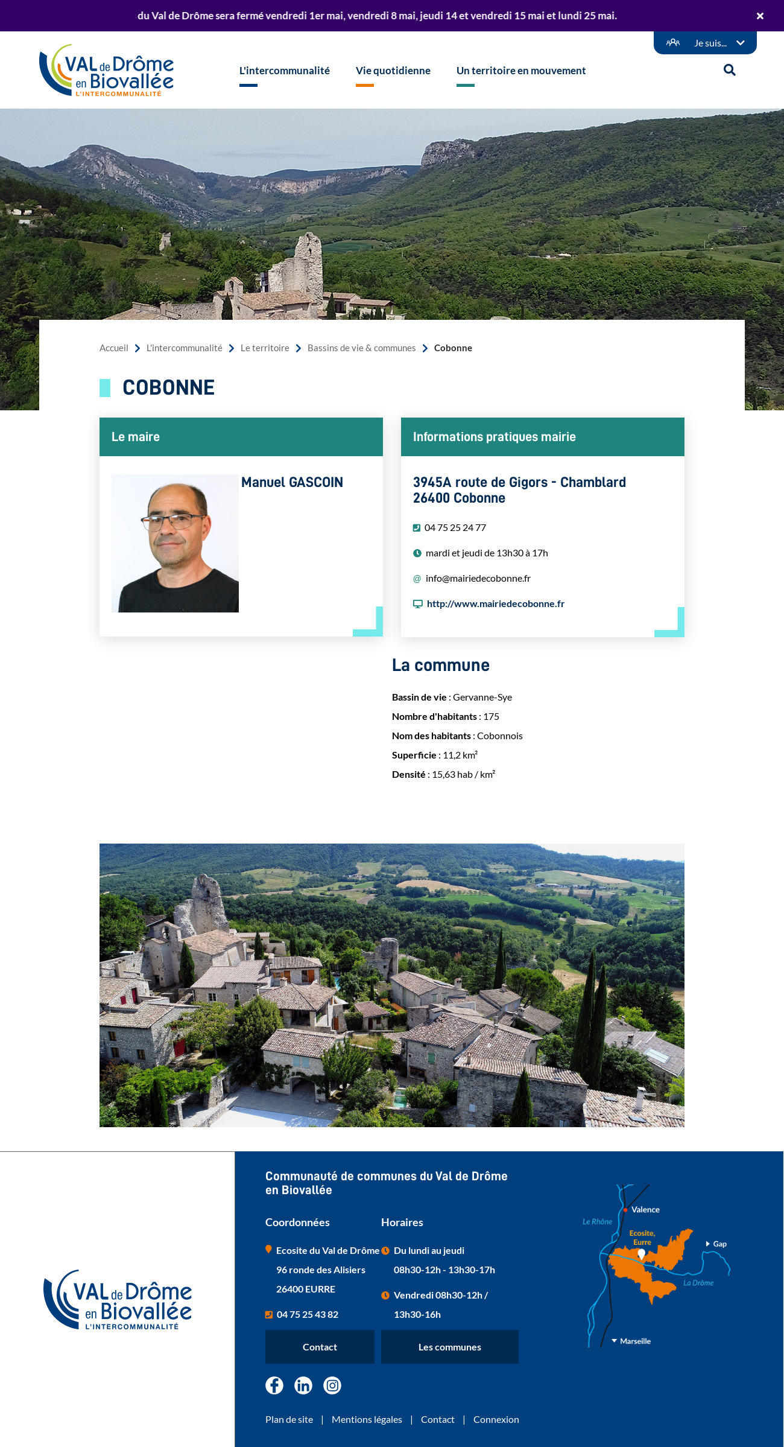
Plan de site (289, 1419)
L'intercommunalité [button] (284, 70)
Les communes (450, 1346)
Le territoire (265, 348)
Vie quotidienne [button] (393, 70)
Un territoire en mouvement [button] (521, 70)
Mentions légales (367, 1419)
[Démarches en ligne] (705, 42)
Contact (320, 1346)
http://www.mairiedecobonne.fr (496, 603)
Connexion (496, 1419)
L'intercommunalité (185, 348)
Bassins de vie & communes (362, 348)
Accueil (114, 348)
